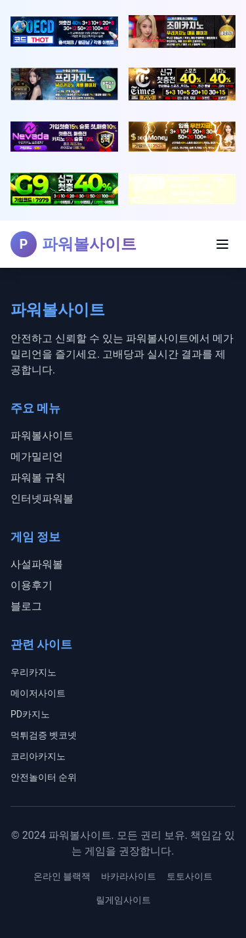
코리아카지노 (38, 756)
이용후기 (31, 585)
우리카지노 (33, 672)
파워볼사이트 (41, 435)
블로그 (26, 606)
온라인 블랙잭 (62, 876)
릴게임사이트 (123, 900)
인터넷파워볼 (41, 498)
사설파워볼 (36, 564)
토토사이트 (190, 876)
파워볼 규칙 (38, 477)
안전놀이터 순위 (43, 777)
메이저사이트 (38, 693)
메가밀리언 (36, 456)
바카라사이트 (128, 876)
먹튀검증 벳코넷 (43, 735)
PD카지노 (30, 714)
